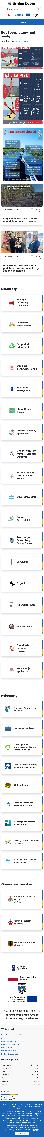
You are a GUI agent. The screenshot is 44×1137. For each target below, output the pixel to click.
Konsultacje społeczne (10, 1044)
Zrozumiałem (22, 1133)
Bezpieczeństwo (22, 41)
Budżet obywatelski (9, 1041)
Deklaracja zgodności (9, 1054)
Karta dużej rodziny (8, 1051)
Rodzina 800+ (6, 1048)
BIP (2, 1038)
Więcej (36, 1130)
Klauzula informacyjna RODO (12, 1035)
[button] (36, 15)
